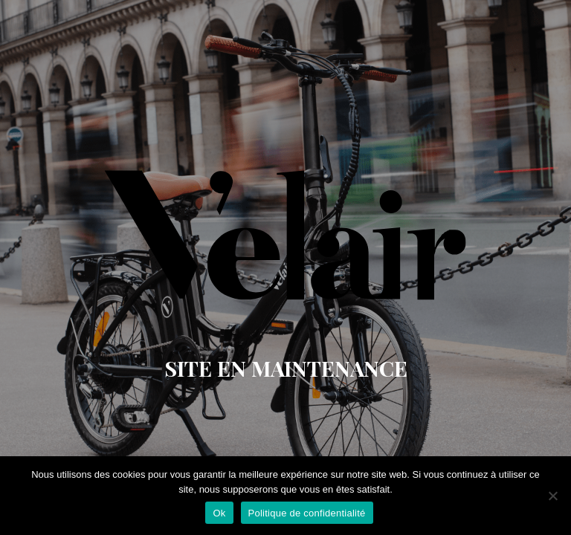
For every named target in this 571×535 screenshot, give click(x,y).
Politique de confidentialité (307, 513)
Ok (219, 513)
